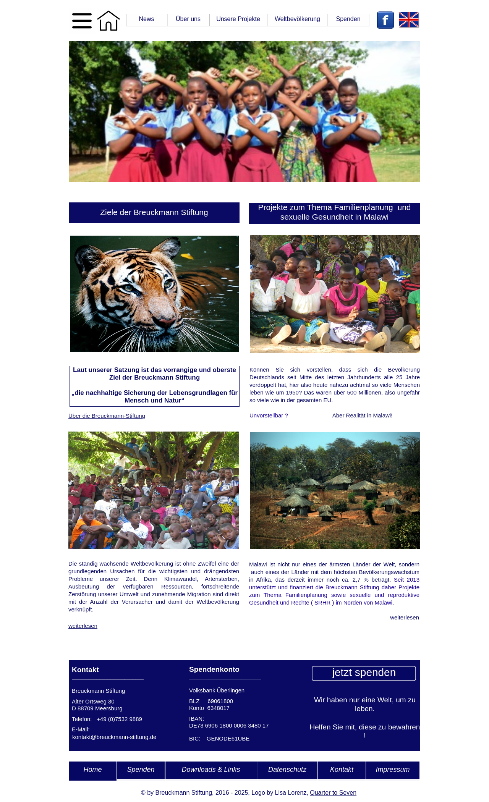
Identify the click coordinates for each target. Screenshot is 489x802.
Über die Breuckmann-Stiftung (106, 415)
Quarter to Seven (333, 792)
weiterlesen (82, 626)
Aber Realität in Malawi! (362, 415)
